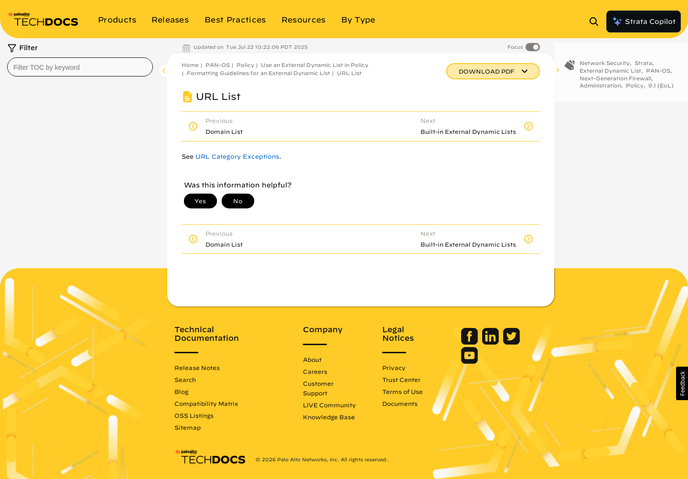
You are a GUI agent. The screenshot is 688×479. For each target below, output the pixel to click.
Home (190, 65)
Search (185, 379)
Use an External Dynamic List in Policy (314, 65)
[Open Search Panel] (597, 21)
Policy (245, 65)
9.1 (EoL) (661, 88)
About (312, 359)
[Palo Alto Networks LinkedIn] (491, 342)
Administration (600, 88)
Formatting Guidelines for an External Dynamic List (258, 73)
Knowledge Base (329, 417)
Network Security (605, 66)
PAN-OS (217, 65)
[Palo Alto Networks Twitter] (511, 342)
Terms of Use (402, 391)
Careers (315, 371)
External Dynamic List (610, 73)
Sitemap (187, 427)
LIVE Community (329, 405)
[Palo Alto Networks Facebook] (470, 342)
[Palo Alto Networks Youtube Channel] (469, 361)
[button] (682, 383)
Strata (643, 66)
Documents (400, 403)
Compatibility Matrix (206, 403)
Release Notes (197, 367)
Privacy (394, 367)
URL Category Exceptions (237, 156)
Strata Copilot (644, 21)
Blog (181, 391)
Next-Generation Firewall (615, 80)
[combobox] (80, 66)
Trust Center (401, 379)
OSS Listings (194, 415)
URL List (349, 73)
